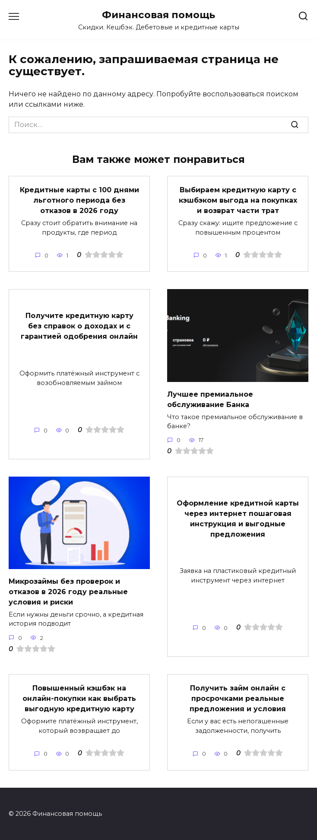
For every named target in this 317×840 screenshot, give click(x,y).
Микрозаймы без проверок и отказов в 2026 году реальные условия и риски (68, 591)
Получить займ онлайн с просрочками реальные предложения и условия (238, 698)
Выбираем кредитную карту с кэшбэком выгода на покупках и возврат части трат (238, 200)
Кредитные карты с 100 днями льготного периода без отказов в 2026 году (79, 200)
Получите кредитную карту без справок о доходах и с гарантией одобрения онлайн (79, 326)
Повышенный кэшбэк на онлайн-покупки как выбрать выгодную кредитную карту (79, 698)
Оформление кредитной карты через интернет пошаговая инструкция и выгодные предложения (238, 518)
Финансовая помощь (158, 15)
